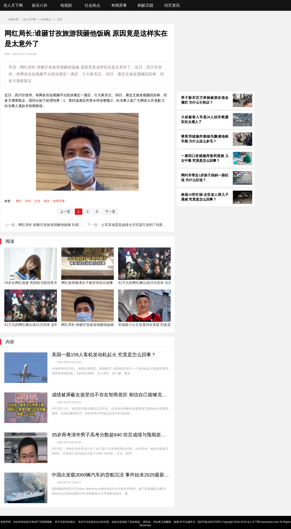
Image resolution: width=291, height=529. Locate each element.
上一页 (65, 211)
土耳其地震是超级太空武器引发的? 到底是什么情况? (141, 225)
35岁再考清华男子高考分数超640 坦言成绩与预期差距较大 (111, 434)
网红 (19, 201)
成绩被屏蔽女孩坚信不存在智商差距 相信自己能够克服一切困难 (111, 394)
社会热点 (92, 5)
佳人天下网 (13, 5)
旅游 (47, 201)
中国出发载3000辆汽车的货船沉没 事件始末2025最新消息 (111, 475)
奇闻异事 (119, 5)
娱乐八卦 (39, 5)
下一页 (110, 211)
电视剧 (66, 5)
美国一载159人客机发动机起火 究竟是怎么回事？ (104, 354)
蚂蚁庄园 (145, 5)
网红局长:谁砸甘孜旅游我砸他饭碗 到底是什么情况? (58, 225)
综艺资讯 (172, 5)
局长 (28, 201)
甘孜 (37, 201)
